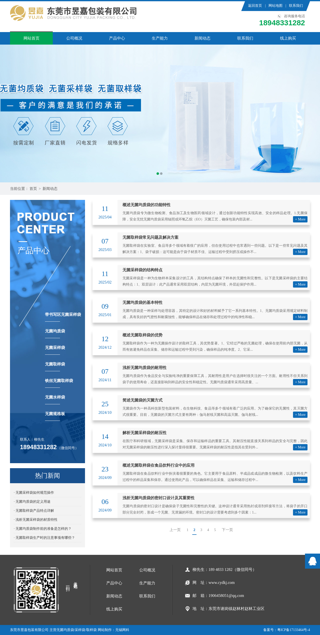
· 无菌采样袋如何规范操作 (34, 492)
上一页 (175, 530)
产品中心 (117, 38)
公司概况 (74, 38)
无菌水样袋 (55, 399)
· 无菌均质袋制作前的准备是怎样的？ (43, 529)
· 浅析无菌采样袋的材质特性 (36, 520)
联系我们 (296, 6)
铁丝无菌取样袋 (59, 383)
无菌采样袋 (55, 350)
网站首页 (32, 38)
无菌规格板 (55, 416)
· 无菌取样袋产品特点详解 (34, 511)
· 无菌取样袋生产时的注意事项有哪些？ (44, 538)
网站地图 (275, 6)
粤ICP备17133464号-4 (293, 630)
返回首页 (255, 6)
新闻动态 (202, 38)
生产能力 (160, 38)
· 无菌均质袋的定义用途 (32, 501)
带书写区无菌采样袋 (63, 317)
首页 (33, 189)
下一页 (227, 530)
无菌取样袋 (55, 366)
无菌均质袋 (55, 333)
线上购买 (288, 38)
